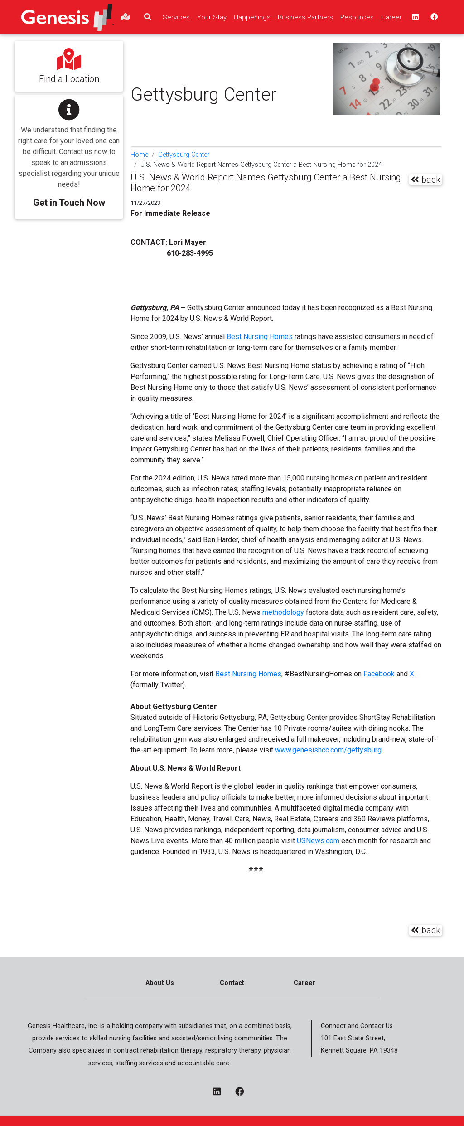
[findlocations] (125, 17)
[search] (148, 17)
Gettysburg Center (183, 155)
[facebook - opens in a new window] (243, 1092)
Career (304, 983)
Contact (232, 983)
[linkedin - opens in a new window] (220, 1092)
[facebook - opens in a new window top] (433, 17)
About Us (159, 983)
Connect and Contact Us (357, 1026)
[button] (68, 151)
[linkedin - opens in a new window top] (415, 17)
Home (139, 155)
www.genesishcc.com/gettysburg (328, 750)
